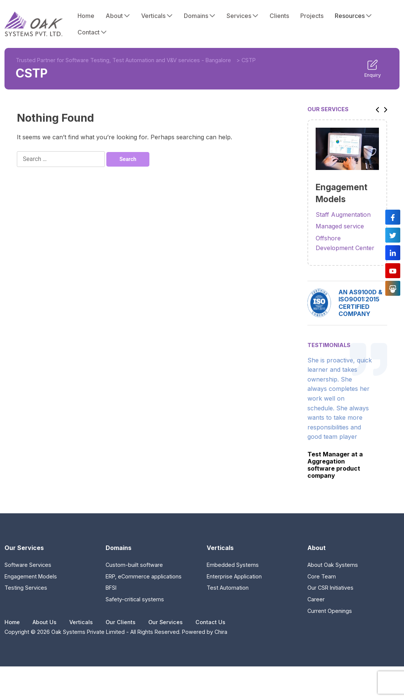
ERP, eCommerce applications (144, 576)
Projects (311, 15)
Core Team (321, 576)
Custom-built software (134, 565)
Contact (92, 32)
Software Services (27, 565)
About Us (45, 622)
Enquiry (372, 68)
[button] (375, 109)
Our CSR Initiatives (330, 587)
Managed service (340, 226)
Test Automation (228, 587)
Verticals (157, 15)
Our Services (165, 622)
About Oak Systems (332, 565)
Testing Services (25, 587)
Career (316, 599)
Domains (199, 15)
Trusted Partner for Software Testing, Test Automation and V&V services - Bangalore (123, 60)
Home (86, 15)
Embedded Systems (233, 565)
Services (242, 15)
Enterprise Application (234, 576)
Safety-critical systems (135, 599)
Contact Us (210, 622)
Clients (279, 15)
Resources (353, 15)
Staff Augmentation (343, 214)
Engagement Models (30, 576)
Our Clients (121, 622)
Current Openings (329, 611)
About (118, 15)
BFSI (111, 587)
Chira (221, 632)
